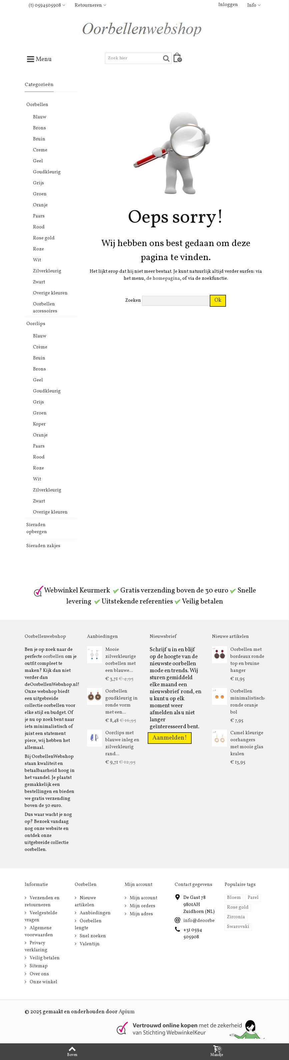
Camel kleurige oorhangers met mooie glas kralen (246, 743)
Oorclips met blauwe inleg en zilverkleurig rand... (122, 743)
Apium (127, 1012)
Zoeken (133, 300)
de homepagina (163, 278)
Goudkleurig (47, 172)
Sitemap (38, 966)
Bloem (234, 898)
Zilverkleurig (47, 271)
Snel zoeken (92, 936)
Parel (253, 898)
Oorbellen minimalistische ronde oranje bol (247, 702)
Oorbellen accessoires (45, 307)
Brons (39, 128)
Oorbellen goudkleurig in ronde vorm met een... (121, 702)
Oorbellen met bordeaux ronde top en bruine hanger (247, 660)
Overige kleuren (50, 293)
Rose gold (44, 238)
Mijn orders (142, 906)
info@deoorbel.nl (202, 921)
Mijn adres (141, 914)
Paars (39, 216)
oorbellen (53, 657)
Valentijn (89, 944)
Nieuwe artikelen (85, 901)
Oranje (40, 205)
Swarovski (238, 927)
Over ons (39, 974)
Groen (40, 194)
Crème (40, 347)
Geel (38, 161)
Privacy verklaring (36, 946)
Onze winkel (43, 982)
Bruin (39, 139)
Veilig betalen (44, 958)
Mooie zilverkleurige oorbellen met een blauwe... (120, 660)
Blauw (39, 117)
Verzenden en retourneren (42, 901)
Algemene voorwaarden (39, 931)
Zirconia (236, 917)
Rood (39, 227)
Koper (39, 424)
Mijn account (143, 898)
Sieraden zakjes (43, 546)
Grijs (38, 183)
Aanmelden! (169, 738)
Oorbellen (37, 105)
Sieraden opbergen (36, 528)
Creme (40, 150)
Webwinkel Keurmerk (71, 591)
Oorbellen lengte (88, 924)
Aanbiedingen (95, 913)
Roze (38, 249)
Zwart (39, 282)
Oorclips (35, 324)
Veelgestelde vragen (41, 916)
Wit (37, 260)
